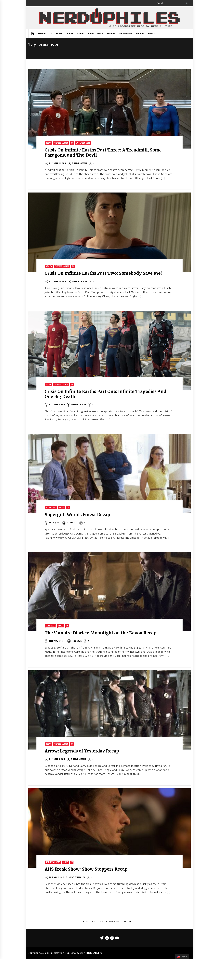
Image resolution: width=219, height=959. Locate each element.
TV (50, 33)
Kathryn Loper (53, 862)
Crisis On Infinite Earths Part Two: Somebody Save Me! (103, 273)
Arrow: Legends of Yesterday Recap (82, 751)
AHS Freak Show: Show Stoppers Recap (86, 869)
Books (59, 33)
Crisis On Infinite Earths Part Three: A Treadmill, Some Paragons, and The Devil (103, 152)
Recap (48, 143)
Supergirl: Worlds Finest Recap (77, 514)
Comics (69, 33)
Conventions (125, 33)
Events (151, 33)
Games (80, 33)
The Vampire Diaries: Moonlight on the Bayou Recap (100, 633)
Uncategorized (83, 143)
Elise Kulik (51, 626)
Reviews (111, 33)
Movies (42, 33)
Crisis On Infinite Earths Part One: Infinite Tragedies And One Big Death (105, 394)
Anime (90, 33)
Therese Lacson (61, 143)
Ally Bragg (51, 507)
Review (49, 266)
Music (100, 33)
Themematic (93, 952)
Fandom (140, 33)
